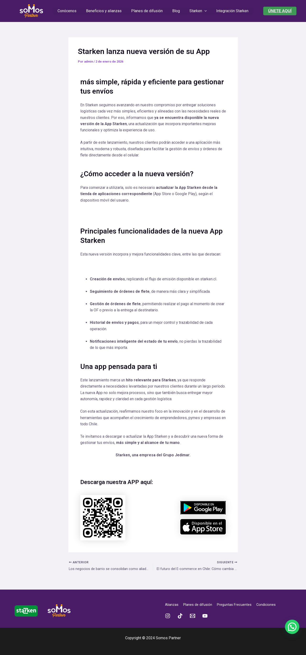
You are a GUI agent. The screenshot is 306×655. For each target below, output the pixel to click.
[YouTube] (205, 616)
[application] (201, 11)
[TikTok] (180, 616)
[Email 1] (192, 616)
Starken (195, 11)
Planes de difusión (148, 11)
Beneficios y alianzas (106, 11)
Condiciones (272, 604)
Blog (175, 11)
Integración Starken (227, 11)
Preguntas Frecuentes (239, 604)
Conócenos (71, 11)
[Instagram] (167, 616)
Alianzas (172, 604)
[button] (279, 11)
